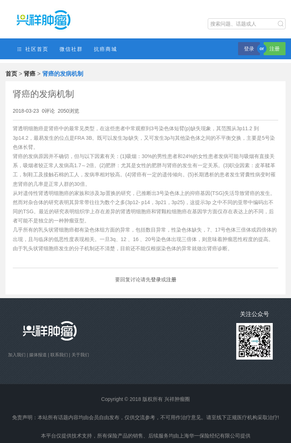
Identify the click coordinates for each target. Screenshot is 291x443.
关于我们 (80, 354)
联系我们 (59, 354)
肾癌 (29, 74)
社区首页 (32, 49)
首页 (11, 74)
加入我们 (17, 354)
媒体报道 (38, 354)
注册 (274, 49)
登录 (249, 49)
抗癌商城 (105, 49)
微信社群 (71, 49)
